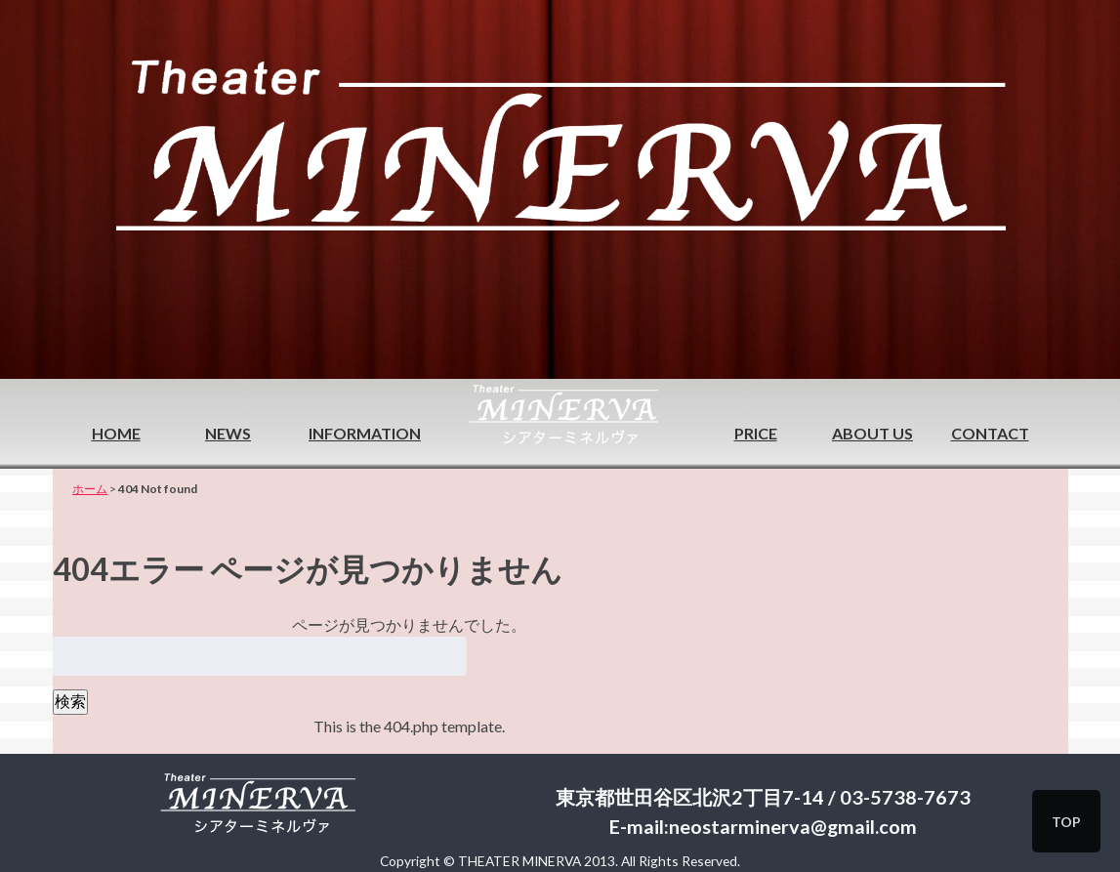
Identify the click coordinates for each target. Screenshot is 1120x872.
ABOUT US (872, 433)
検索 (70, 700)
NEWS (228, 433)
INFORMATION (365, 433)
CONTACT (990, 433)
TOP (1066, 821)
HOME (116, 433)
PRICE (755, 433)
